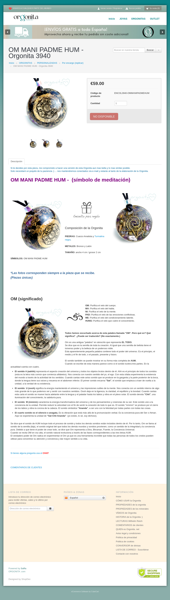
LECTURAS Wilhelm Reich (129, 521)
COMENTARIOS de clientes (129, 525)
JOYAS (123, 18)
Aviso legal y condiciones (128, 533)
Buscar (150, 50)
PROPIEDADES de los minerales (132, 509)
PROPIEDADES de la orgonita (131, 504)
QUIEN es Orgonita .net (127, 529)
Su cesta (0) (153, 8)
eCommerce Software (79, 592)
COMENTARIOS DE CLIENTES (26, 467)
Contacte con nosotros (127, 553)
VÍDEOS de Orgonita (126, 513)
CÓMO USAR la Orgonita (128, 500)
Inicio (112, 18)
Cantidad (95, 103)
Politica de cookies (125, 541)
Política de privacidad (126, 537)
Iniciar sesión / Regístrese (109, 8)
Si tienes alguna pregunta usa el (30, 453)
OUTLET (154, 18)
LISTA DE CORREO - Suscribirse (132, 549)
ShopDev (25, 579)
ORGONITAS (138, 18)
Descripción (16, 161)
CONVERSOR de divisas (128, 545)
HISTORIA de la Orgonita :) (129, 517)
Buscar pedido (133, 8)
